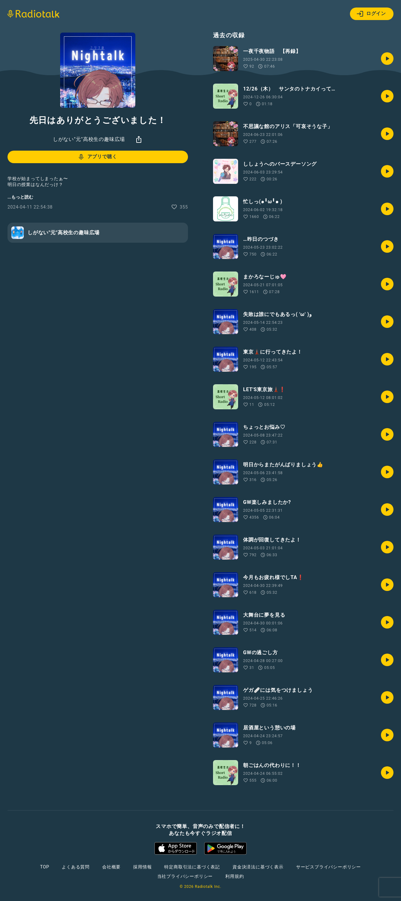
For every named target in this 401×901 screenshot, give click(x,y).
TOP (44, 866)
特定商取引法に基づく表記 (192, 866)
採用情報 (142, 866)
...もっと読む (20, 196)
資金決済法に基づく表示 (258, 866)
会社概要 (111, 866)
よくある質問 (76, 866)
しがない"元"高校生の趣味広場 (89, 139)
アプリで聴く (97, 157)
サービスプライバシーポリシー (328, 866)
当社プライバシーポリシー (185, 876)
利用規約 (234, 876)
